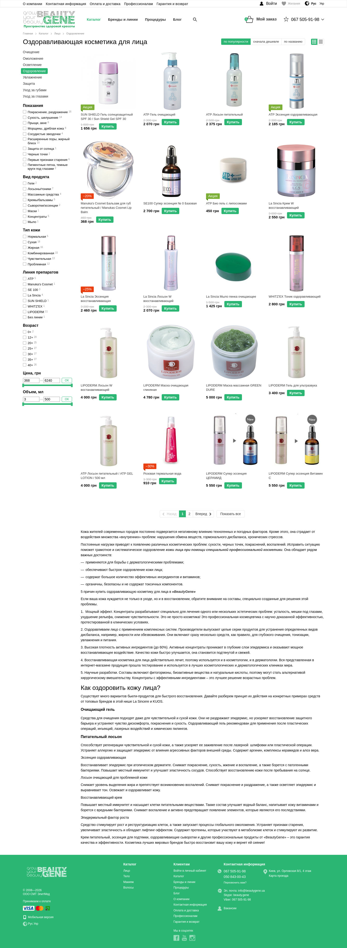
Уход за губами (35, 90)
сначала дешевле (266, 41)
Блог (177, 19)
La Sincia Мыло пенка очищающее (231, 296)
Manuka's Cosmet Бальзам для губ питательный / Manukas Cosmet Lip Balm (106, 208)
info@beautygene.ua (251, 890)
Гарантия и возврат (172, 4)
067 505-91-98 (301, 19)
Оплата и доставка (105, 4)
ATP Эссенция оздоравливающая (293, 114)
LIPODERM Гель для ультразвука (293, 385)
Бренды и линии (123, 19)
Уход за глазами (35, 96)
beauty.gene (241, 895)
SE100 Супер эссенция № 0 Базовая (170, 203)
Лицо (126, 870)
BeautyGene (184, 592)
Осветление (32, 65)
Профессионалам (138, 4)
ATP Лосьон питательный (224, 114)
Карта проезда (278, 875)
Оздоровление (34, 71)
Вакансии (230, 908)
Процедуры (155, 19)
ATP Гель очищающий (159, 114)
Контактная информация (66, 4)
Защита (29, 83)
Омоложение (33, 58)
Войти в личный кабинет (190, 870)
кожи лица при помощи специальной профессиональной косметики (224, 550)
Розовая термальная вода (162, 473)
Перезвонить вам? (235, 882)
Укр (322, 3)
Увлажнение (32, 77)
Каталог (94, 19)
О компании (32, 4)
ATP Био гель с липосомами (226, 203)
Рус (30, 923)
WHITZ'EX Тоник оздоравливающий (294, 296)
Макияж (128, 882)
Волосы (128, 887)
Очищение (31, 52)
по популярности (236, 41)
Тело (126, 876)
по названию (293, 41)
